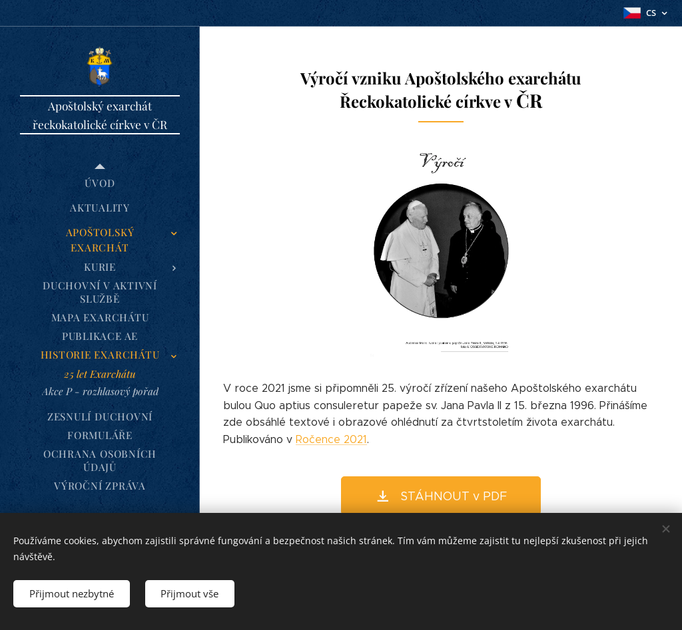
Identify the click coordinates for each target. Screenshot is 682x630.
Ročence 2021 (331, 439)
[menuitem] (100, 183)
